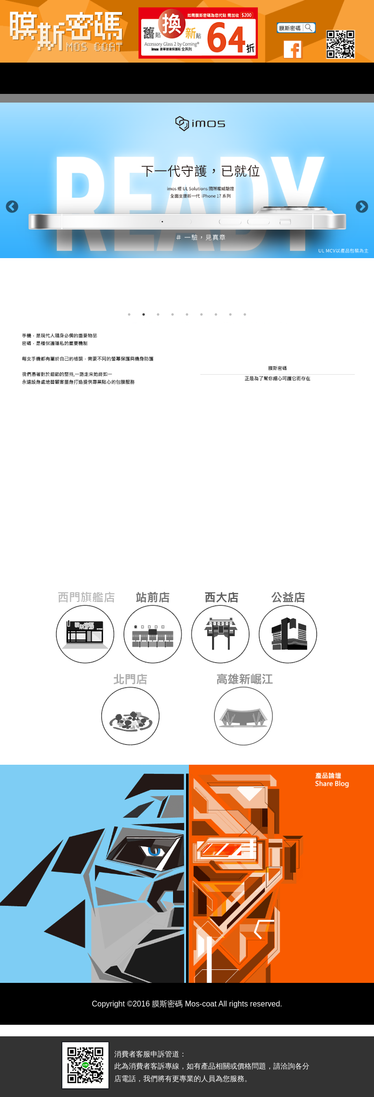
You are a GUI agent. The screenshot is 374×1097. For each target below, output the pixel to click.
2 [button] (143, 314)
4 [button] (172, 314)
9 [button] (245, 314)
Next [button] (359, 204)
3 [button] (158, 314)
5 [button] (187, 314)
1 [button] (129, 314)
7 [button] (216, 314)
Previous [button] (9, 204)
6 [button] (201, 314)
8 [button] (230, 314)
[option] (187, 180)
